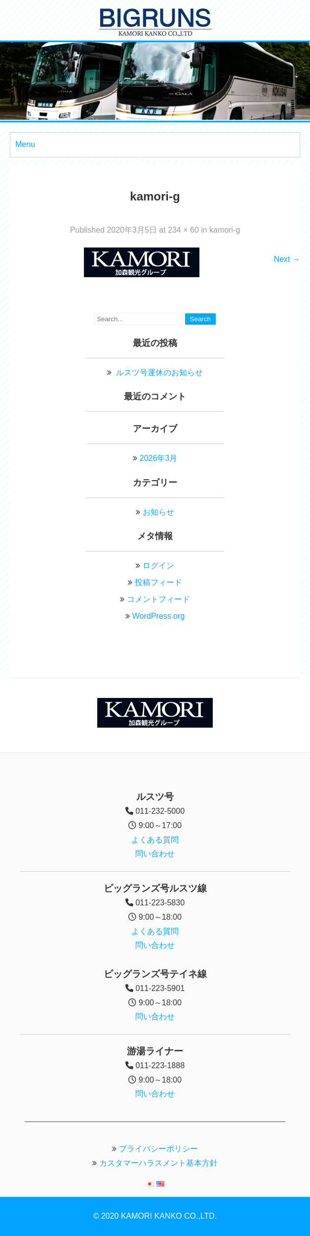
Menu (25, 144)
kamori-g (224, 230)
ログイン (158, 565)
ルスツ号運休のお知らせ (159, 372)
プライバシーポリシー (158, 1148)
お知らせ (158, 512)
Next (287, 259)
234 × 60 (183, 230)
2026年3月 (159, 458)
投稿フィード (158, 582)
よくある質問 (155, 840)
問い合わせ (155, 853)
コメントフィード (158, 599)
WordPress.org (158, 616)
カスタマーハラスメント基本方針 (158, 1163)
